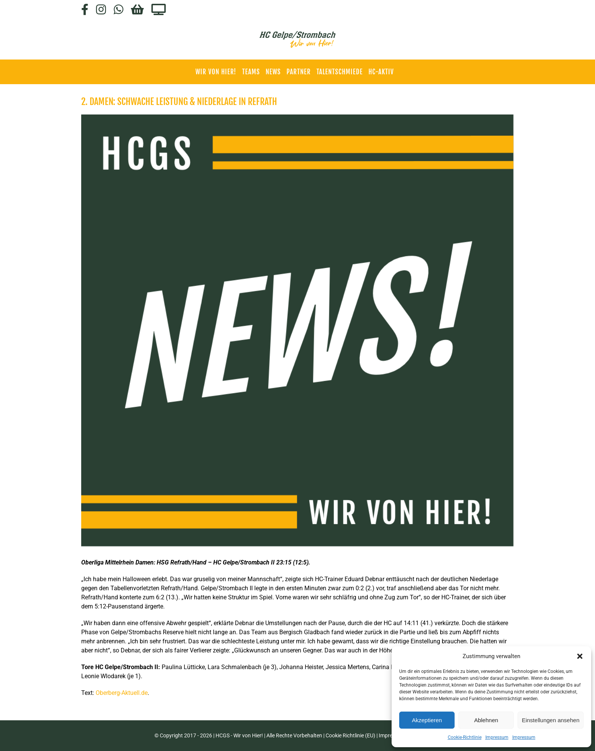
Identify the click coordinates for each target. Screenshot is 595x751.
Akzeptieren (427, 720)
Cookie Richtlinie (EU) (350, 735)
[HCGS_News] (297, 330)
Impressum (496, 737)
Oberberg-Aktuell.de (122, 692)
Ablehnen (486, 720)
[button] (580, 656)
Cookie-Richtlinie (465, 737)
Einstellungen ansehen (550, 720)
